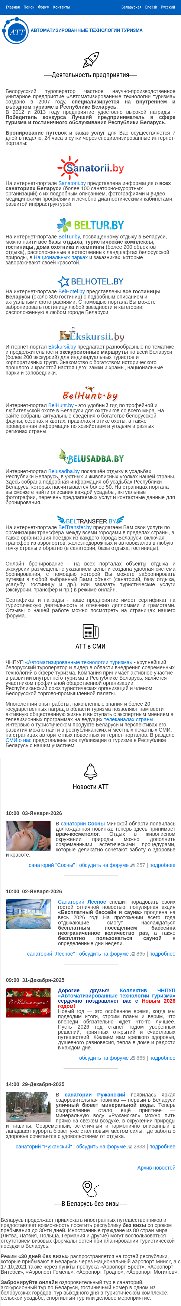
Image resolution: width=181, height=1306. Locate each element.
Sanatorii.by (72, 183)
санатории (83, 824)
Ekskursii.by (62, 347)
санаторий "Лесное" (51, 954)
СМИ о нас (19, 740)
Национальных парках (61, 257)
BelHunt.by (61, 405)
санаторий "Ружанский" (44, 1147)
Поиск (28, 7)
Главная (13, 7)
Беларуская (132, 7)
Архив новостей (156, 1168)
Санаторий (82, 902)
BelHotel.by (72, 291)
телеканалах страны (128, 719)
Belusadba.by (64, 471)
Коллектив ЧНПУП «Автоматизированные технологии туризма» (116, 993)
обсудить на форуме (104, 865)
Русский (168, 7)
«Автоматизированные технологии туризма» (78, 662)
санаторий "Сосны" (53, 865)
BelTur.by (69, 237)
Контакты (61, 7)
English (151, 7)
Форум (43, 7)
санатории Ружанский (95, 1095)
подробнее (162, 865)
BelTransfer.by (75, 527)
